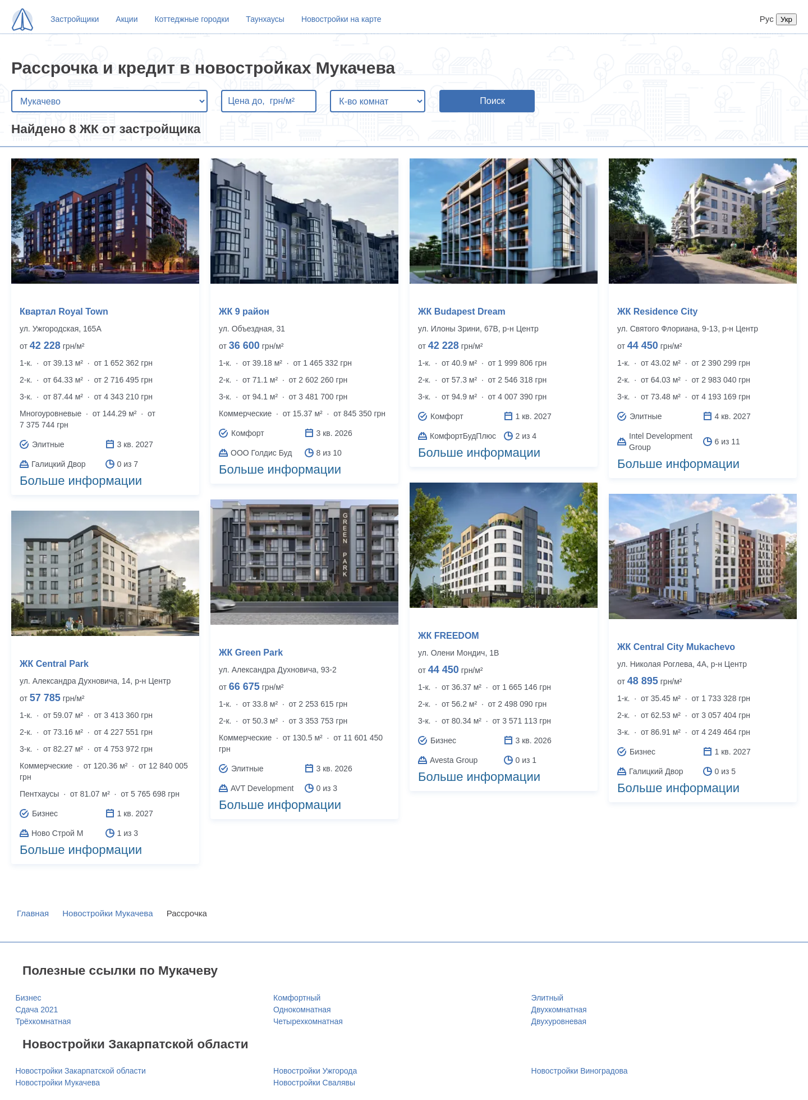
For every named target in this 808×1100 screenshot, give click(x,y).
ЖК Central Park (54, 664)
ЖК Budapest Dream (462, 311)
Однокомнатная (302, 1009)
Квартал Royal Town (64, 311)
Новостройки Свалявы (314, 1082)
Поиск (492, 101)
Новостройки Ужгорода (315, 1070)
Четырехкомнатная (308, 1021)
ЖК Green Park (251, 652)
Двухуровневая (559, 1021)
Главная (33, 913)
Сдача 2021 (37, 1009)
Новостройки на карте (341, 19)
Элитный (547, 997)
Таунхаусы (265, 19)
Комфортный (296, 997)
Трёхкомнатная (43, 1021)
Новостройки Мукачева (107, 913)
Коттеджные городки (191, 19)
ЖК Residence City (657, 311)
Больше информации (81, 481)
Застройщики (74, 19)
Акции (126, 19)
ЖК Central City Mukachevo (676, 647)
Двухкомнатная (559, 1009)
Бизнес (29, 997)
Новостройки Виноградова (579, 1070)
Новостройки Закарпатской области (81, 1070)
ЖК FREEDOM (448, 635)
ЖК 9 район (244, 311)
